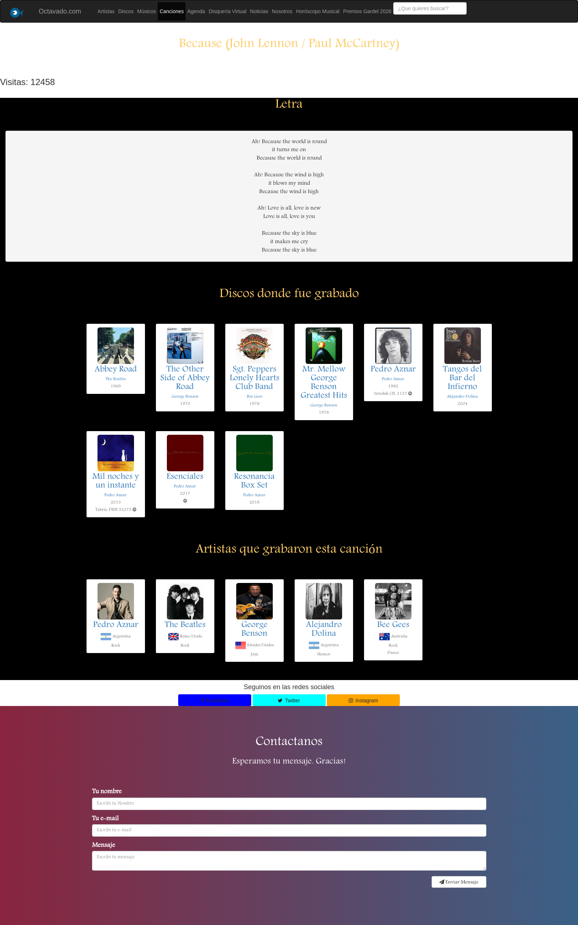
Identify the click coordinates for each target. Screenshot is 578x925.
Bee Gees (254, 396)
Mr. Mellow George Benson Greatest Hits (324, 383)
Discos (126, 11)
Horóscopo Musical (318, 11)
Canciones (172, 11)
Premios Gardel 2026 (367, 11)
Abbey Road (116, 369)
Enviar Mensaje (458, 882)
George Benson (185, 396)
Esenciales (184, 477)
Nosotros (282, 11)
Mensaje (103, 846)
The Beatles (116, 379)
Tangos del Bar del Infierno (462, 378)
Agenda (196, 11)
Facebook (215, 700)
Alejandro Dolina (462, 396)
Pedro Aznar (393, 369)
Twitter (289, 700)
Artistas (106, 11)
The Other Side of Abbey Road (185, 378)
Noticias (259, 11)
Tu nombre (107, 792)
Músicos (146, 11)
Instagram (363, 700)
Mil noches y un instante (115, 481)
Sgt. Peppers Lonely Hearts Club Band (254, 378)
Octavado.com (60, 11)
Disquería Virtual (227, 11)
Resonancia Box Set (254, 481)
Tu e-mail (105, 819)
